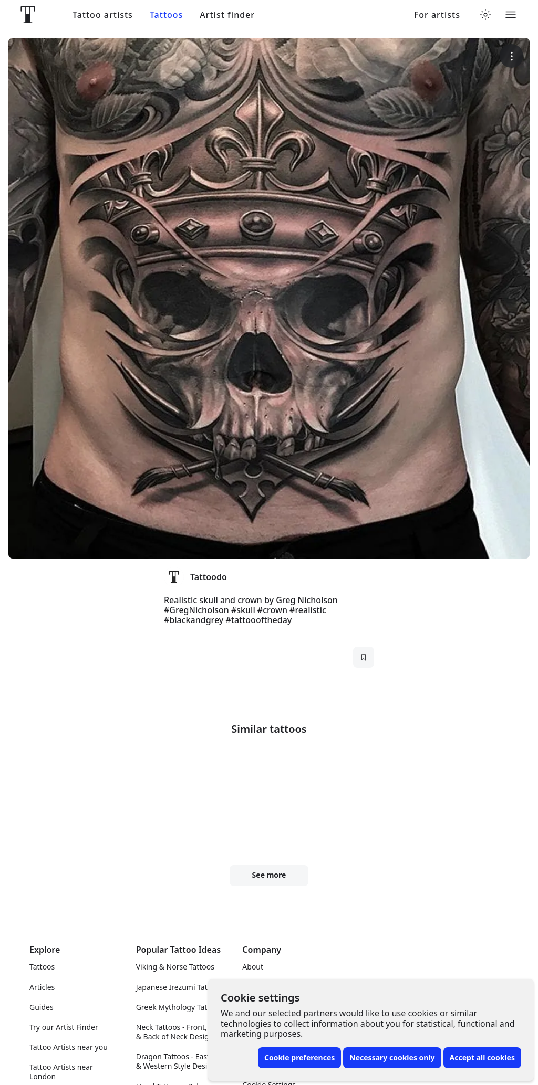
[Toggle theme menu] (485, 14)
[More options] (511, 56)
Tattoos (166, 14)
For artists (437, 14)
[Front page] (27, 14)
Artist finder (227, 14)
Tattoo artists (103, 14)
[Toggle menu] (510, 14)
